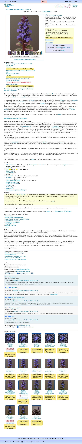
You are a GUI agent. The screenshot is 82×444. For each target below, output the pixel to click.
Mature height (9, 172)
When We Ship (8, 216)
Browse (14, 1)
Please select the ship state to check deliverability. (59, 37)
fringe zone (65, 165)
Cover (13, 316)
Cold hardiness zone (11, 165)
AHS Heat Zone (10, 168)
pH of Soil (8, 177)
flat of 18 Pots (47, 11)
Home (66, 1)
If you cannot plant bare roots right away (15, 259)
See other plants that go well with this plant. (15, 118)
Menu (71, 1)
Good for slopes (10, 187)
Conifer (18, 180)
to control (47, 211)
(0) (75, 1)
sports (45, 142)
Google (59, 47)
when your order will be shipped (63, 211)
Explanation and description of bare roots (15, 256)
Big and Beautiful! (16, 308)
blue (14, 97)
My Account (8, 442)
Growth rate (9, 171)
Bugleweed (28, 9)
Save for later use (49, 40)
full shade (31, 100)
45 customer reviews (53, 15)
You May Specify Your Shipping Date (14, 217)
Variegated (9, 188)
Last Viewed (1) (29, 442)
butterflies (23, 97)
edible (32, 159)
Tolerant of (9, 176)
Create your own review (11, 267)
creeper (43, 103)
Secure (55, 49)
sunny (59, 114)
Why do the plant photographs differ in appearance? (25, 59)
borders (73, 109)
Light (7, 169)
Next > (32, 273)
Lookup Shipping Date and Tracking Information (17, 219)
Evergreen (8, 185)
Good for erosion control (12, 183)
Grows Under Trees (11, 180)
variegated (50, 94)
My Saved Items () (18, 442)
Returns (7, 227)
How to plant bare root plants (12, 257)
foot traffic (75, 100)
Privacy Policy (52, 438)
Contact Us (60, 438)
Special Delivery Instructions (12, 220)
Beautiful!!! (14, 287)
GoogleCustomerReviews (75, 5)
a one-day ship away (21, 194)
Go (69, 5)
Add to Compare (49, 42)
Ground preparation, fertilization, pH (14, 253)
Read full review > (54, 294)
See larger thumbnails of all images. (20, 56)
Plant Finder (8, 1)
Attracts (8, 179)
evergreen (56, 126)
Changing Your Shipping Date (12, 222)
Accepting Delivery (10, 224)
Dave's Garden (66, 47)
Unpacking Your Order (10, 225)
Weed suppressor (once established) (15, 190)
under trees (21, 101)
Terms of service (34, 438)
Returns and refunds (23, 438)
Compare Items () (40, 442)
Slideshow (35, 56)
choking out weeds (26, 126)
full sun (62, 100)
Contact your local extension (36, 165)
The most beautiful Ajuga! (18, 297)
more (53, 201)
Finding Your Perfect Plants (16, 9)
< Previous (7, 273)
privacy (63, 50)
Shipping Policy (44, 438)
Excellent (14, 277)
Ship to (44, 1)
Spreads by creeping (11, 182)
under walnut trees (57, 128)
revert (61, 142)
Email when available (11, 84)
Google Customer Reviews (23, 269)
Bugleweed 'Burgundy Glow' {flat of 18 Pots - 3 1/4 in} (25, 280)
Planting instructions (10, 254)
